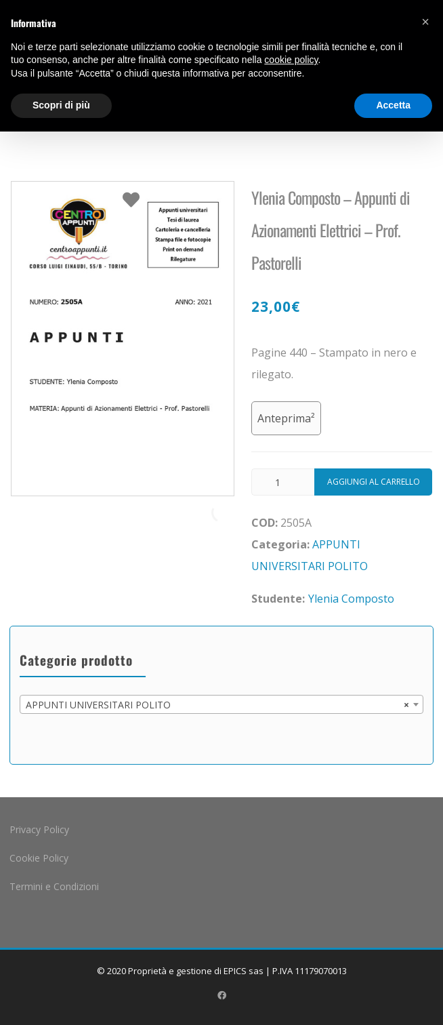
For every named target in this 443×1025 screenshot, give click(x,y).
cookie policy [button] (291, 59)
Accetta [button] (393, 105)
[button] (425, 22)
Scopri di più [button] (61, 105)
